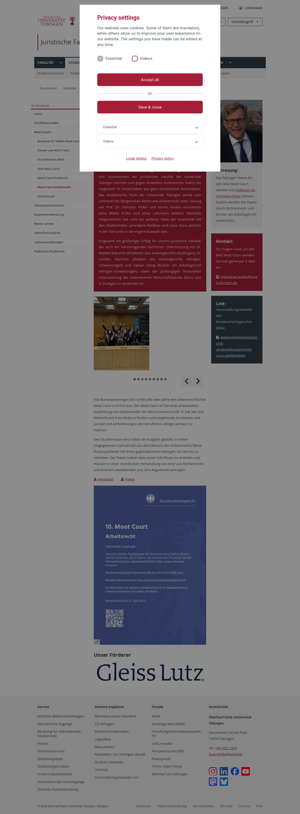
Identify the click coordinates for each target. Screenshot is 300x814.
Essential (113, 58)
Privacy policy (162, 158)
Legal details (136, 158)
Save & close (150, 107)
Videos (146, 58)
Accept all (150, 79)
